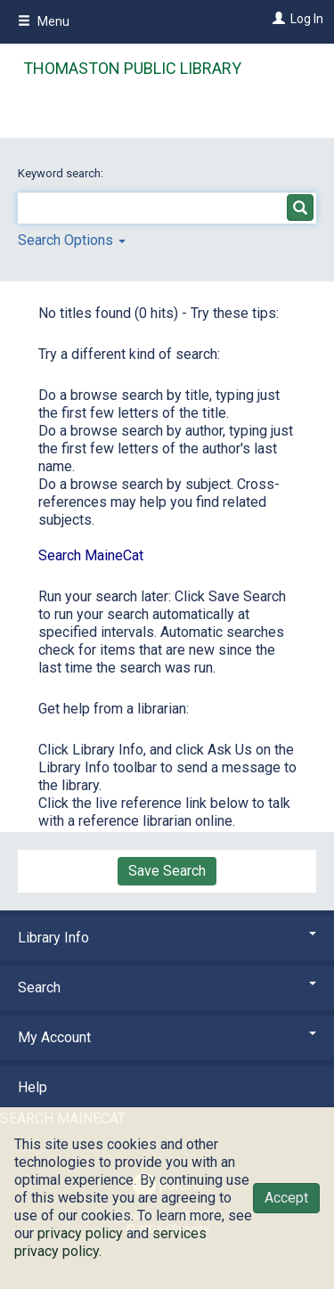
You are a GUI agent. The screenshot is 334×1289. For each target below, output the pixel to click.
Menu (43, 21)
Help (32, 1087)
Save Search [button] (167, 870)
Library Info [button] (167, 937)
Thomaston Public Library (132, 68)
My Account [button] (167, 1037)
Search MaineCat (90, 555)
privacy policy (80, 1233)
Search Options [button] (72, 240)
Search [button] (167, 987)
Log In (306, 19)
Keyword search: (62, 173)
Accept (286, 1197)
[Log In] (276, 19)
